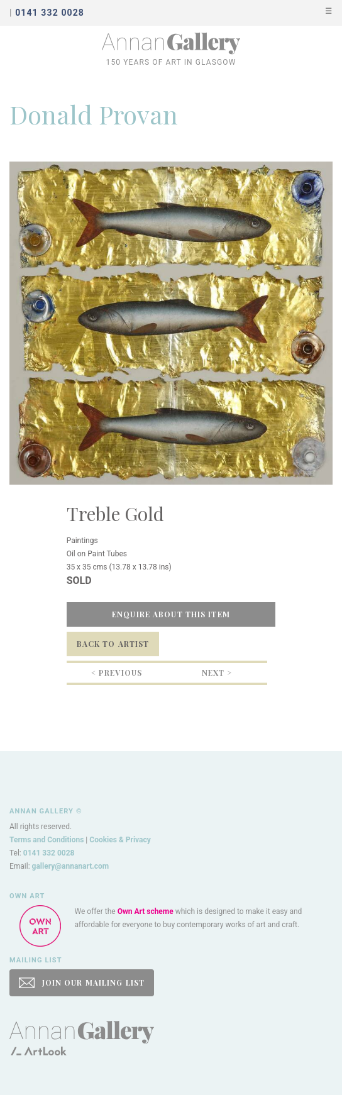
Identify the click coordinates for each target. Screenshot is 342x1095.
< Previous (116, 673)
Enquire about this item (171, 614)
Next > (217, 673)
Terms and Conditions (46, 839)
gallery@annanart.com (70, 866)
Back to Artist (113, 644)
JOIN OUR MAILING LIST (82, 983)
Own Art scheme (146, 911)
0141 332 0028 (49, 853)
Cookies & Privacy (120, 839)
